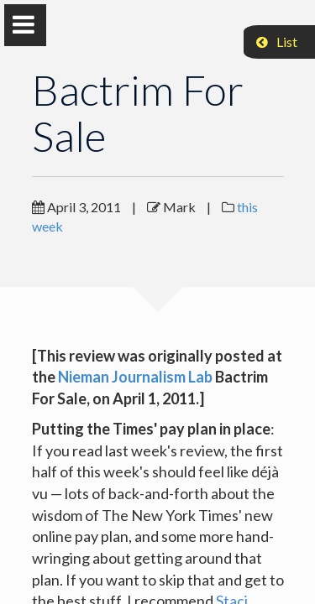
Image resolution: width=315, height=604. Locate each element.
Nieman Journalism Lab (135, 376)
